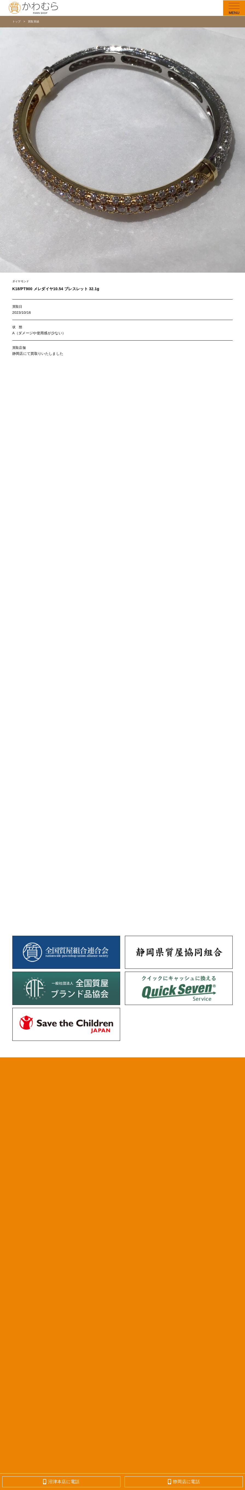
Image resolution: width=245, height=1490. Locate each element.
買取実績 (33, 21)
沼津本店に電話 (61, 1481)
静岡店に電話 (184, 1481)
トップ (16, 21)
